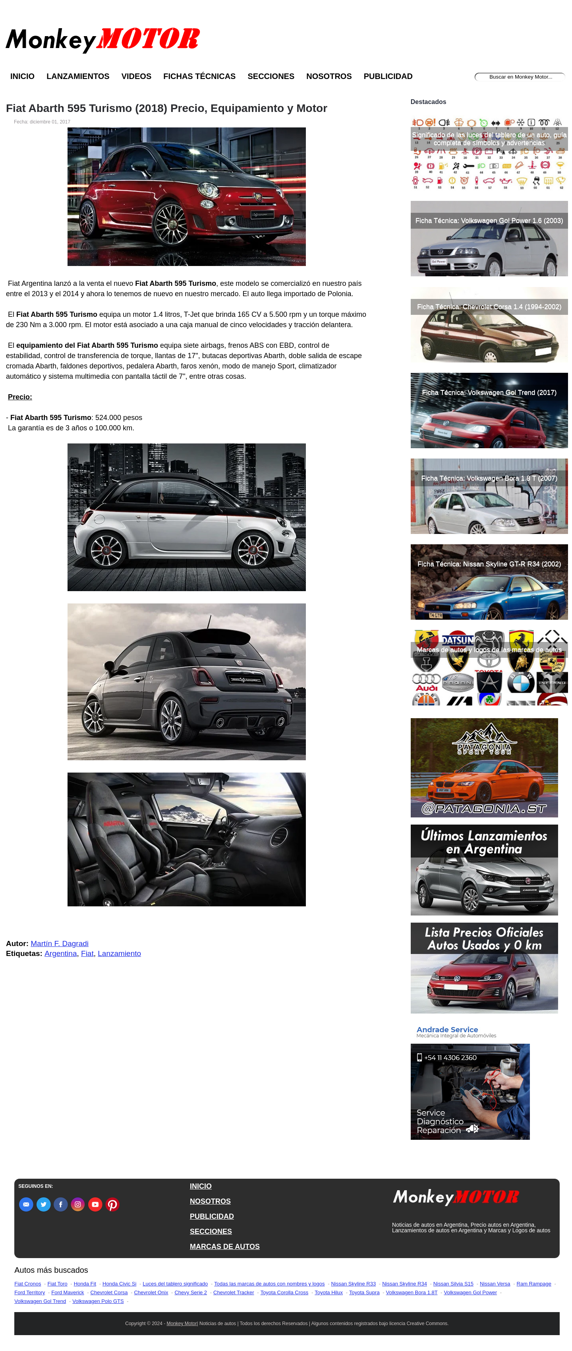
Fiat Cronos (27, 1284)
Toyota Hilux (329, 1292)
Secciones (270, 76)
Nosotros (329, 76)
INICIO (201, 1186)
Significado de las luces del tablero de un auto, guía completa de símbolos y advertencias (489, 138)
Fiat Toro (57, 1284)
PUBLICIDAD (212, 1216)
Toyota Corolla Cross (285, 1292)
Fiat (87, 953)
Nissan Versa (495, 1284)
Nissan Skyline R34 (404, 1284)
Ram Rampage (534, 1284)
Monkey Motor (182, 1323)
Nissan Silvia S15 (453, 1284)
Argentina (60, 953)
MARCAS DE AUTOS (225, 1247)
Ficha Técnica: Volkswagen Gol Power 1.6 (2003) (489, 220)
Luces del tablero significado (175, 1284)
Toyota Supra (364, 1292)
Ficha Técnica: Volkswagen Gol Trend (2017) (489, 392)
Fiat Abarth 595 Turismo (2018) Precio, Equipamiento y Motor (166, 108)
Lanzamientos (78, 76)
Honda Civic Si (119, 1284)
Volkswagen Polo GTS (98, 1301)
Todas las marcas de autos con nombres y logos (269, 1284)
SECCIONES (211, 1231)
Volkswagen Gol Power (470, 1292)
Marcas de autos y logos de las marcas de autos (489, 649)
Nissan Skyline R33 (353, 1284)
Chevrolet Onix (151, 1292)
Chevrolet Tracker (233, 1292)
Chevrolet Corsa (109, 1292)
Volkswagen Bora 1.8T (412, 1292)
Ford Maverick (67, 1292)
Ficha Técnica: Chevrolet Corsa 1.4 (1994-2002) (489, 306)
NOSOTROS (210, 1201)
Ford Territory (29, 1292)
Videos (137, 76)
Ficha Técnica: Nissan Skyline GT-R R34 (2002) (489, 564)
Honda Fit (85, 1284)
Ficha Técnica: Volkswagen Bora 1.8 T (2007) (489, 478)
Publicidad (388, 76)
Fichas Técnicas (199, 76)
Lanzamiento (119, 953)
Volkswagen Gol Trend (40, 1301)
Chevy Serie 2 (190, 1292)
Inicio (22, 76)
